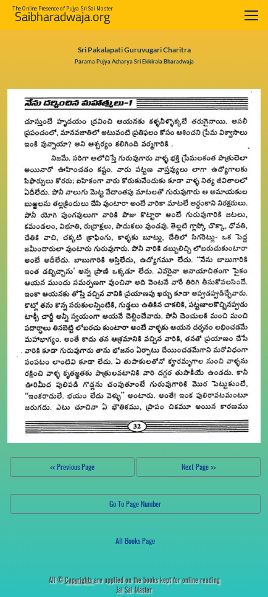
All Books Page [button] (135, 540)
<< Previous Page (72, 466)
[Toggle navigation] (251, 15)
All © (71, 580)
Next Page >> (199, 466)
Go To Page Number (135, 503)
